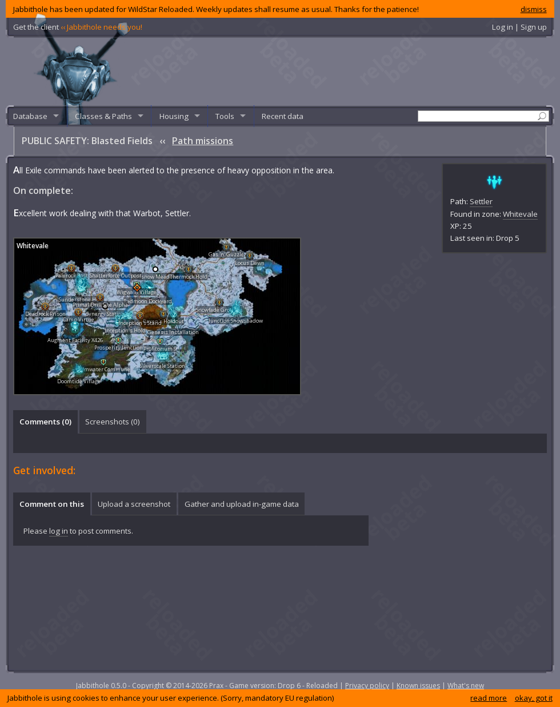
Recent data (282, 116)
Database (30, 116)
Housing (174, 116)
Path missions (202, 140)
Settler (481, 201)
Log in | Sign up (519, 27)
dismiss (534, 9)
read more (488, 698)
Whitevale (520, 214)
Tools (224, 116)
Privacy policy (367, 685)
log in (58, 531)
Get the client (77, 27)
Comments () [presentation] (45, 421)
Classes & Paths (103, 116)
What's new (465, 685)
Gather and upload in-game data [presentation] (242, 504)
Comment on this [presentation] (51, 504)
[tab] (45, 421)
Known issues (418, 685)
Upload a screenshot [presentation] (134, 504)
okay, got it (534, 698)
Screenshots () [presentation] (112, 421)
